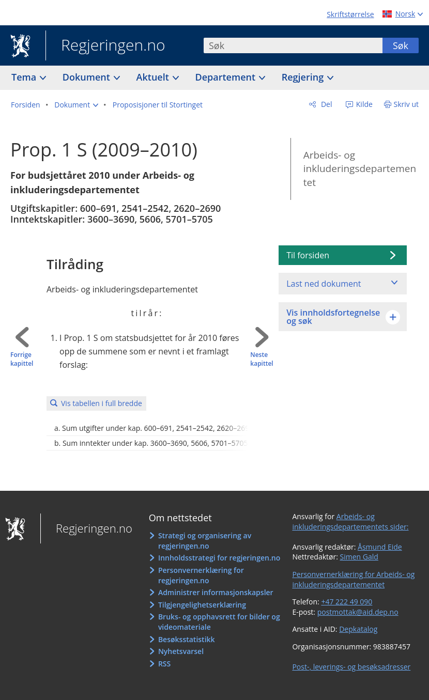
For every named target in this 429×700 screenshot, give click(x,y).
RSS (164, 663)
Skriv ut (406, 104)
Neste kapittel (261, 359)
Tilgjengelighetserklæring (202, 605)
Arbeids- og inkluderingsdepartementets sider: (350, 521)
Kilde (363, 104)
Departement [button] (226, 77)
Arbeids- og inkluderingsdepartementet (359, 168)
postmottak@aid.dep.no (358, 612)
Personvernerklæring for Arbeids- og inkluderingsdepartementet (353, 579)
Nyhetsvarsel (181, 651)
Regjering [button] (304, 77)
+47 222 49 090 (346, 601)
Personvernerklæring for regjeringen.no (201, 575)
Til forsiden (307, 255)
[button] (76, 105)
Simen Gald (359, 557)
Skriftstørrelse (350, 14)
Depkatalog (358, 629)
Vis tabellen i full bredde (101, 403)
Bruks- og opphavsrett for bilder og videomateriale (219, 622)
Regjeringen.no (105, 46)
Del (325, 104)
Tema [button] (25, 77)
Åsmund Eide (380, 547)
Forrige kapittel (21, 359)
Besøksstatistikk (186, 639)
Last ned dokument (323, 283)
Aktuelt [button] (154, 77)
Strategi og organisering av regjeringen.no (204, 541)
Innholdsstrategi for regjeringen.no (219, 558)
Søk (400, 45)
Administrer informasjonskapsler (215, 592)
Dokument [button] (88, 77)
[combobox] (293, 45)
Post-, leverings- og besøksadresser (351, 667)
